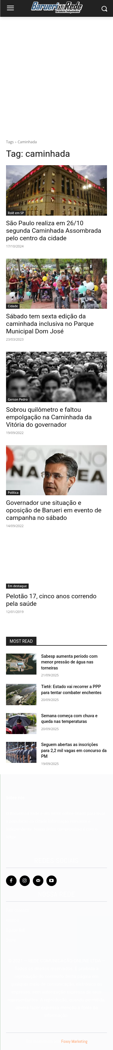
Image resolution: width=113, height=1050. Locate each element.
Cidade (13, 306)
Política (13, 492)
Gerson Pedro (18, 399)
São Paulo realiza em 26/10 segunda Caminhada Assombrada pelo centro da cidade (53, 231)
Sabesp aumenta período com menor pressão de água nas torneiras (69, 662)
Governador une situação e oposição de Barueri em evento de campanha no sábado (54, 510)
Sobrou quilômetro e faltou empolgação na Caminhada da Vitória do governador (49, 417)
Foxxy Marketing (74, 1041)
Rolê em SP (16, 213)
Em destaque (17, 586)
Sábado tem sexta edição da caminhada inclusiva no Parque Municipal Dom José (50, 324)
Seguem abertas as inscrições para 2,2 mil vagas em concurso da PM (74, 750)
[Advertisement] (56, 79)
